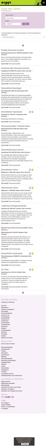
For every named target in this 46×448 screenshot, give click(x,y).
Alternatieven (4, 307)
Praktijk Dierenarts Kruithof (12, 50)
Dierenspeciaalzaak (6, 358)
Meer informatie (27, 71)
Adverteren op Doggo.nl (7, 389)
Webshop (3, 356)
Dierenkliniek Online (9, 170)
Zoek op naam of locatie (8, 343)
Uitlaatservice (5, 370)
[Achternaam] (12, 425)
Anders (3, 366)
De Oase (5, 269)
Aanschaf (3, 305)
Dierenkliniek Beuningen (11, 88)
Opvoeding (4, 326)
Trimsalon (4, 371)
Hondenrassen (5, 319)
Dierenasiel (4, 353)
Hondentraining (5, 324)
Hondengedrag (5, 317)
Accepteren (25, 444)
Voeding (3, 336)
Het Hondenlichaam (6, 313)
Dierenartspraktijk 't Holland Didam (15, 126)
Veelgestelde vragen (6, 10)
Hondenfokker (5, 368)
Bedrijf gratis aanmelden (8, 383)
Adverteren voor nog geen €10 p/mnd (11, 391)
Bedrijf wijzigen (5, 385)
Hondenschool (5, 354)
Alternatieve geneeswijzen (8, 360)
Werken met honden (7, 337)
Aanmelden (12, 429)
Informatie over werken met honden (11, 387)
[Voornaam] (12, 420)
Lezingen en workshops (7, 302)
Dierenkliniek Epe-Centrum (12, 150)
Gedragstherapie (6, 362)
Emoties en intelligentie (7, 309)
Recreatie (4, 332)
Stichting (3, 364)
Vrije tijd (3, 351)
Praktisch (3, 328)
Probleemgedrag (5, 330)
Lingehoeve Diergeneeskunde (13, 206)
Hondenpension (5, 349)
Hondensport (4, 320)
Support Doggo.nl (6, 404)
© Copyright (4, 408)
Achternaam (4, 422)
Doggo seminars (5, 381)
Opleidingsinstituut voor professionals (11, 375)
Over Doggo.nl (5, 403)
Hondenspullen (5, 322)
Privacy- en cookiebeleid (8, 406)
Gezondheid (4, 311)
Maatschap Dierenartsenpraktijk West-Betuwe (17, 229)
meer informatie (27, 442)
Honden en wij (5, 315)
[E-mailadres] (12, 414)
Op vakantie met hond (7, 373)
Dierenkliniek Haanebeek (11, 112)
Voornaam (4, 417)
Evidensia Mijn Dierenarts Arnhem (15, 68)
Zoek (25, 24)
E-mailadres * (5, 412)
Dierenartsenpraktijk (6, 347)
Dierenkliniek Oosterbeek (11, 253)
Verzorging (4, 334)
